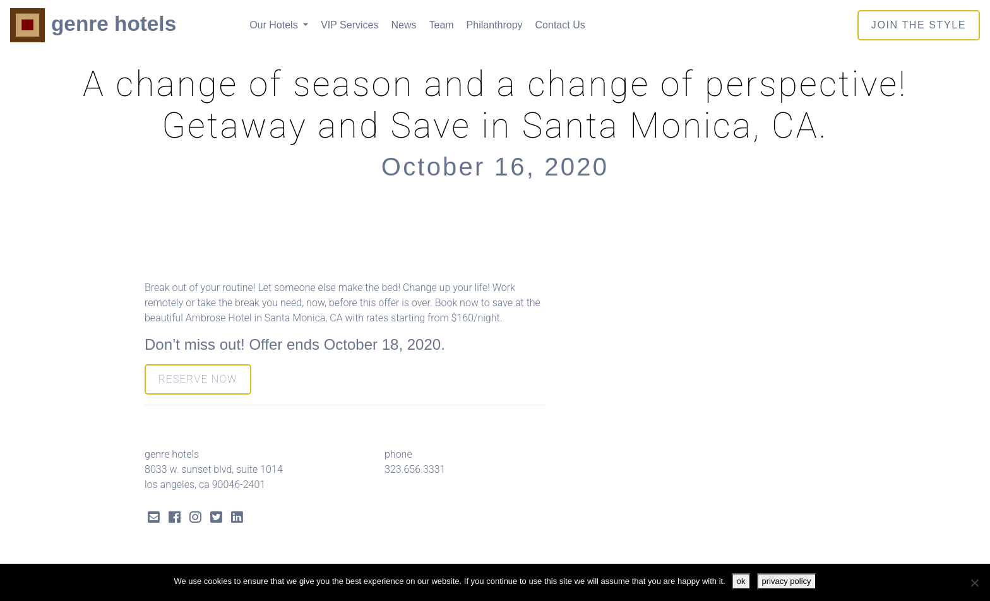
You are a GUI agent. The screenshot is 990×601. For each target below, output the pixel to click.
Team (441, 25)
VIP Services (349, 25)
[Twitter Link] (216, 519)
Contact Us (560, 25)
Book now (457, 303)
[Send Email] (154, 519)
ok (741, 581)
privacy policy (786, 581)
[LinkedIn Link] (237, 519)
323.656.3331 (415, 469)
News (403, 25)
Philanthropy (495, 25)
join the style (918, 25)
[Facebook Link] (174, 519)
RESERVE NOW (197, 379)
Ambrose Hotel (219, 318)
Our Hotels (275, 25)
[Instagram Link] (195, 519)
